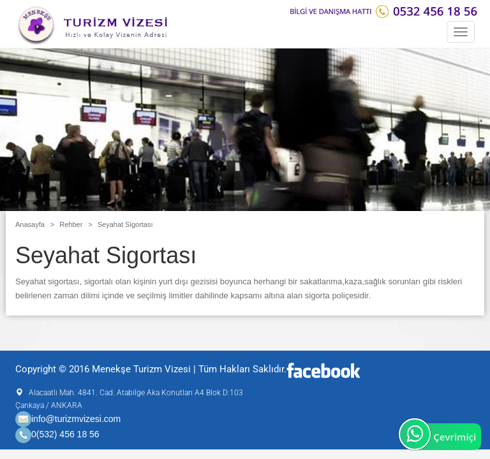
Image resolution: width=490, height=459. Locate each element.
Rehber (70, 224)
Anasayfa (30, 224)
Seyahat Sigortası (125, 224)
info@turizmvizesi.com (68, 419)
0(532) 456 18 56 (65, 435)
